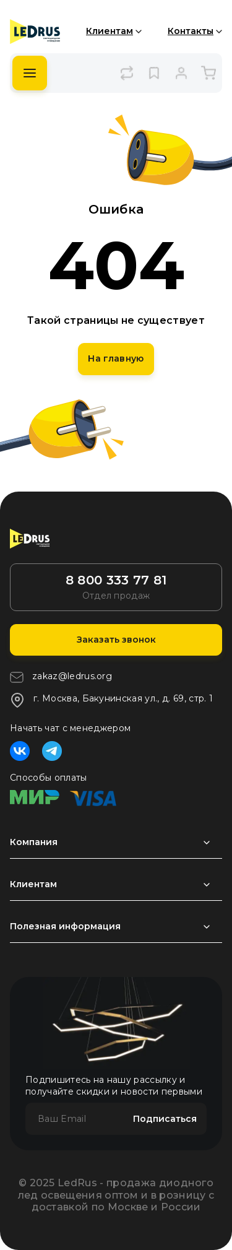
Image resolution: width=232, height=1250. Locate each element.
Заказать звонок (116, 639)
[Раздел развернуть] (116, 843)
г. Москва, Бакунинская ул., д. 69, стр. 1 (111, 700)
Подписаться (165, 1118)
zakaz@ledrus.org (61, 677)
